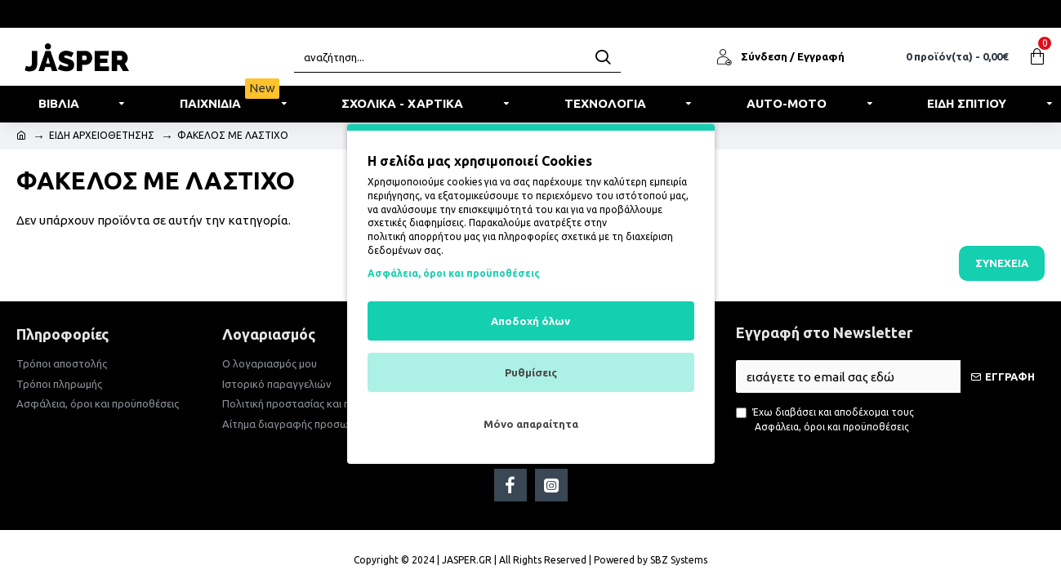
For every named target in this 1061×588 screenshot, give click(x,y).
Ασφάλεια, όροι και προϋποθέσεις (454, 273)
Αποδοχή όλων (530, 321)
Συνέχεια (1001, 263)
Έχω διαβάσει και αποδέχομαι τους (825, 420)
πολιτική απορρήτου (414, 236)
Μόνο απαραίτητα (531, 424)
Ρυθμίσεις (531, 372)
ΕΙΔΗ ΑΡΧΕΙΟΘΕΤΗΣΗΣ (101, 135)
